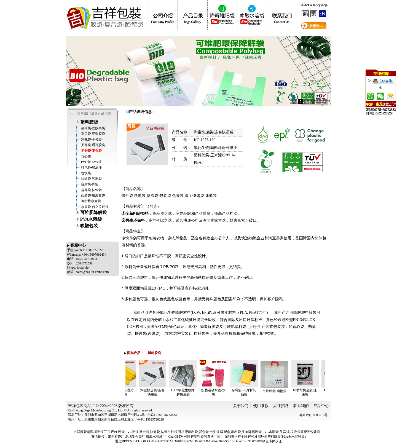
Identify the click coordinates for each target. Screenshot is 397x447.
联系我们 (301, 406)
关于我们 (240, 406)
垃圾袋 (85, 173)
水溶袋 (274, 432)
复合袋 (144, 432)
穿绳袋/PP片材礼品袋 (252, 392)
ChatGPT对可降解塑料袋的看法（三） (196, 436)
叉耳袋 (284, 432)
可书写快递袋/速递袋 (313, 392)
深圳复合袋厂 (135, 436)
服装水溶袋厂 (156, 436)
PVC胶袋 (131, 432)
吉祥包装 (76, 406)
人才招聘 (281, 406)
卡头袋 (214, 432)
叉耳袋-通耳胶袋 (92, 145)
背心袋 (85, 156)
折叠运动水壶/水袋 (222, 392)
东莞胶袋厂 (116, 436)
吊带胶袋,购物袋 (283, 391)
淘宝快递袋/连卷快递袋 (161, 392)
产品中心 (321, 406)
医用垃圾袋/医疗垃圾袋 (130, 392)
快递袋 (155, 432)
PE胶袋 (119, 432)
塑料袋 (236, 432)
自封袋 (172, 432)
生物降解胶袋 (252, 432)
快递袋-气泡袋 (91, 179)
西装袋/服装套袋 (92, 195)
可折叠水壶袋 (90, 201)
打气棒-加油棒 (91, 167)
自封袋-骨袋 (89, 184)
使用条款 (261, 406)
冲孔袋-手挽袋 (91, 139)
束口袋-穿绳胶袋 (92, 134)
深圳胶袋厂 (98, 432)
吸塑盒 (225, 432)
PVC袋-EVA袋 (90, 162)
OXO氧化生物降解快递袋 (191, 392)
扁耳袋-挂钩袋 (91, 190)
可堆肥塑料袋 (188, 432)
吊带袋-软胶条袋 (92, 128)
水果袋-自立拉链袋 (94, 207)
